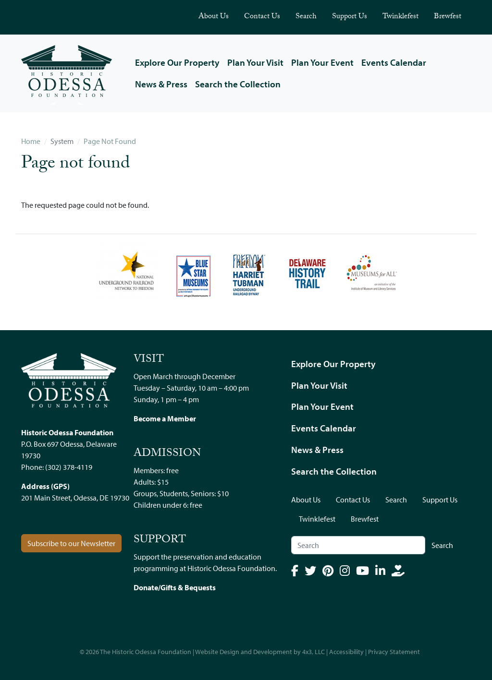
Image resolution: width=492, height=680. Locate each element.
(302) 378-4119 (68, 467)
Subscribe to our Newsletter (71, 543)
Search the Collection (238, 84)
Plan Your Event (322, 62)
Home (30, 141)
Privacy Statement (394, 651)
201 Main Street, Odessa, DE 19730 (75, 497)
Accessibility (346, 651)
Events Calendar (393, 62)
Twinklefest (400, 17)
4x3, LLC (313, 651)
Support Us (349, 17)
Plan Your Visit (255, 62)
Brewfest (447, 17)
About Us (213, 17)
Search (306, 17)
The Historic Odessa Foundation (145, 651)
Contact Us (262, 17)
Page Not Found (110, 141)
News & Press (161, 84)
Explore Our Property (177, 62)
